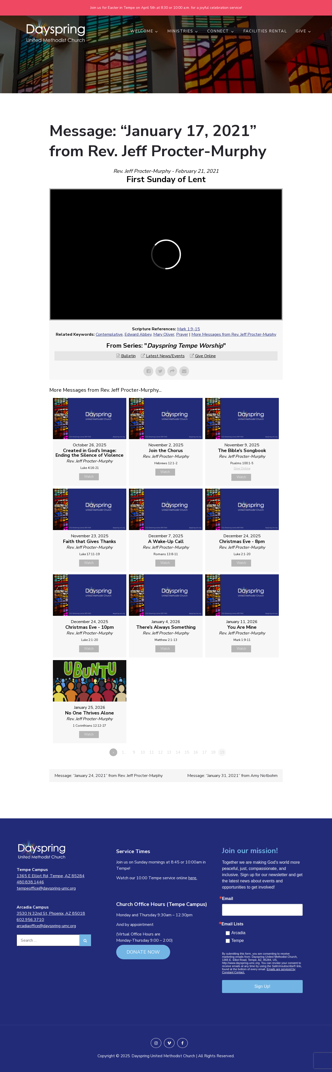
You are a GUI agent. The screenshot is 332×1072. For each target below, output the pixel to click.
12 (160, 752)
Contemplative (109, 334)
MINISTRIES (182, 31)
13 (169, 752)
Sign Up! (262, 986)
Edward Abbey (138, 334)
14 (178, 752)
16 (195, 752)
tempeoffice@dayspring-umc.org (46, 888)
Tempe (237, 940)
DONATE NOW (143, 952)
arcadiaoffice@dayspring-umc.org (46, 926)
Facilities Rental (265, 31)
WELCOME (144, 31)
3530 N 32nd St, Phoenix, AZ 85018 (51, 913)
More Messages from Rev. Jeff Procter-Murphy (233, 334)
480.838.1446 (30, 882)
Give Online (205, 356)
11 (151, 752)
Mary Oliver (163, 334)
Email (227, 899)
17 (204, 752)
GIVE (304, 31)
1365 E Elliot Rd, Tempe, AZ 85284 (51, 876)
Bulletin (128, 356)
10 (142, 752)
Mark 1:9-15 (188, 329)
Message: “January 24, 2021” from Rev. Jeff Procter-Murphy (108, 775)
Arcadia (238, 933)
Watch (89, 476)
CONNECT (220, 31)
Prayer (182, 334)
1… (124, 752)
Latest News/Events (165, 356)
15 (186, 752)
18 (213, 752)
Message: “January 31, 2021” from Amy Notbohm (232, 775)
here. (192, 878)
